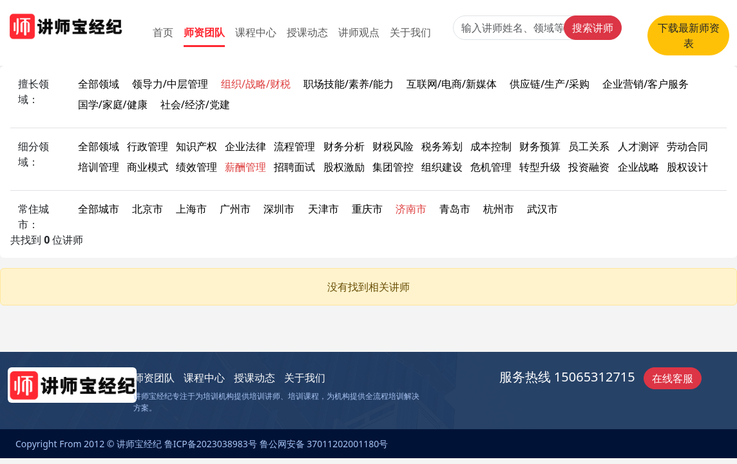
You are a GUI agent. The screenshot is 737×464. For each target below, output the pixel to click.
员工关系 (588, 146)
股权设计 (687, 167)
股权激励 (344, 167)
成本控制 (491, 146)
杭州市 (498, 209)
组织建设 (442, 167)
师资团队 (204, 32)
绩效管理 (196, 167)
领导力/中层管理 (170, 84)
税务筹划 (442, 146)
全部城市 (98, 209)
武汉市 (542, 209)
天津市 (323, 209)
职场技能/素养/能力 (348, 84)
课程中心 (255, 32)
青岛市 (454, 209)
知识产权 (196, 146)
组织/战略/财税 (256, 84)
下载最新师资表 (689, 35)
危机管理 (491, 167)
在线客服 (672, 378)
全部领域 (98, 84)
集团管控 (393, 167)
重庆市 (367, 209)
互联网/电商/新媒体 (452, 84)
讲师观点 (358, 32)
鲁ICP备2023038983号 (210, 444)
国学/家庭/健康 (113, 104)
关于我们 (410, 32)
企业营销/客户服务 (645, 84)
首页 (163, 32)
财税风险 (393, 146)
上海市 (191, 209)
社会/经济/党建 (195, 104)
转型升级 (539, 167)
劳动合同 (687, 146)
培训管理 (98, 167)
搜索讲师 (592, 28)
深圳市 (278, 209)
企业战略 (638, 167)
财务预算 (539, 146)
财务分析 (344, 146)
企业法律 (245, 146)
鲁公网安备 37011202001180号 (324, 444)
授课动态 (307, 32)
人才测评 (638, 146)
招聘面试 (294, 167)
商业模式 (147, 167)
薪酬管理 (245, 167)
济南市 (411, 209)
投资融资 (588, 167)
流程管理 (294, 146)
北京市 (147, 209)
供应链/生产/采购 (549, 84)
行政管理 (147, 146)
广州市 (235, 209)
